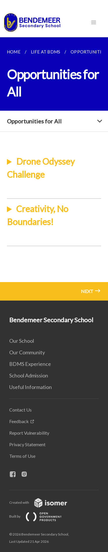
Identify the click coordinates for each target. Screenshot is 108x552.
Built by (40, 516)
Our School (21, 341)
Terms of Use (22, 456)
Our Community (27, 352)
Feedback (19, 421)
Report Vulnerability (29, 433)
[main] (54, 169)
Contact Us (20, 409)
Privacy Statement (27, 444)
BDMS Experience (30, 364)
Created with (42, 502)
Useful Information (30, 387)
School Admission (28, 375)
